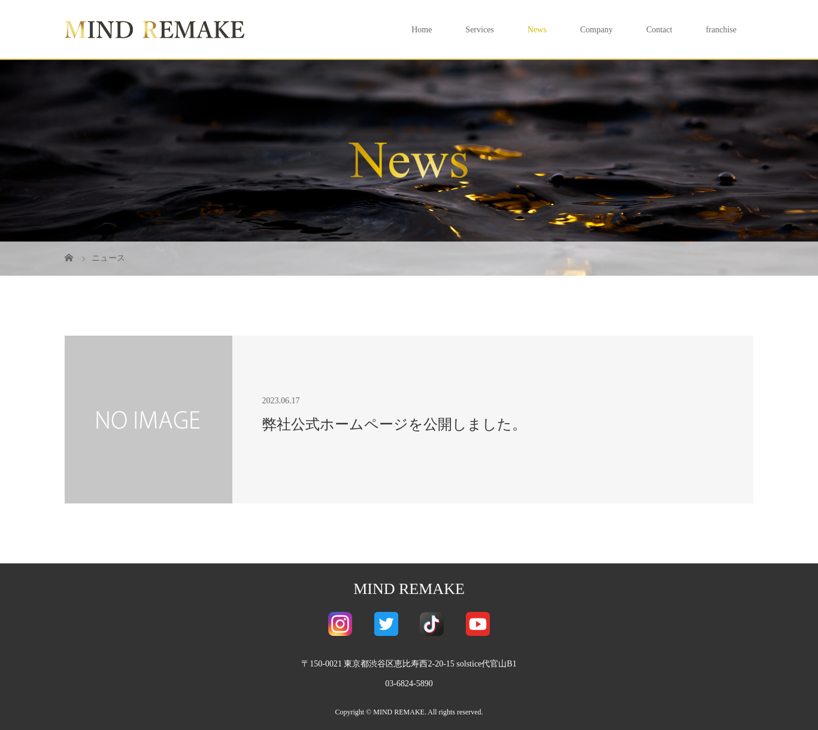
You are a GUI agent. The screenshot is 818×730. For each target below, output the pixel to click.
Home (421, 29)
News (537, 29)
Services (479, 29)
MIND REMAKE (409, 589)
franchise (721, 29)
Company (596, 29)
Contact (659, 29)
